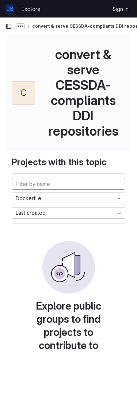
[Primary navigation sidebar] (9, 26)
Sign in (121, 9)
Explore (31, 9)
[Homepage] (10, 9)
